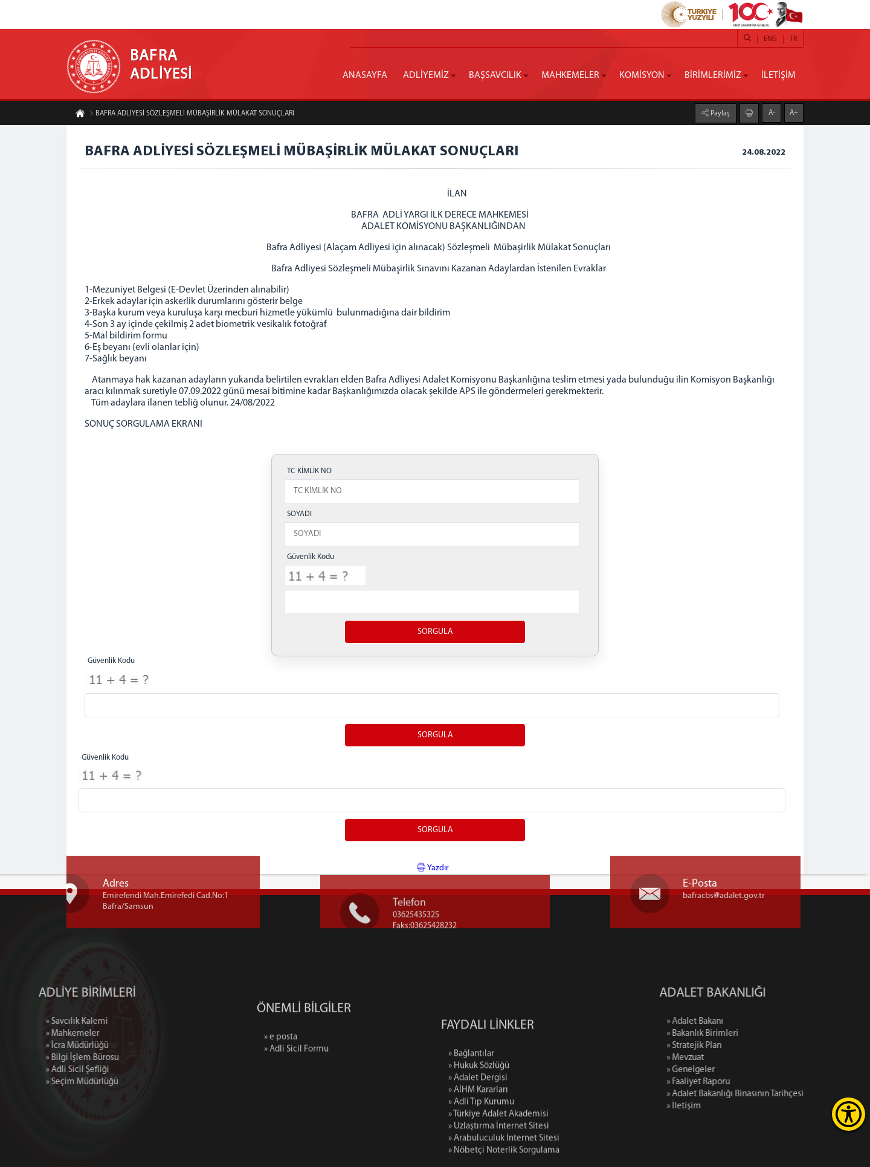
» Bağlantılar (471, 1112)
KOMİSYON (642, 75)
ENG (770, 39)
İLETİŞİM (778, 75)
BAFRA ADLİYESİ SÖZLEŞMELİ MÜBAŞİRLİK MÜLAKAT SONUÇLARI (191, 114)
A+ (794, 112)
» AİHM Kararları (478, 1148)
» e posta (280, 1065)
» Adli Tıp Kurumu (481, 1160)
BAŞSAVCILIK (495, 75)
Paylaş (719, 113)
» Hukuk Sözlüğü (478, 1124)
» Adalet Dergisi (477, 1136)
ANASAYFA (365, 75)
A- (771, 112)
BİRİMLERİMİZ (713, 75)
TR (793, 39)
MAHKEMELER (570, 75)
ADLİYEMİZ (426, 75)
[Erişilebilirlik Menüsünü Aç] (848, 1114)
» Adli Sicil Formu (296, 1077)
